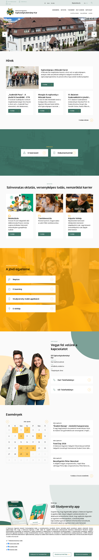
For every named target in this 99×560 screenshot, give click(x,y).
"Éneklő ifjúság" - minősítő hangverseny (71, 426)
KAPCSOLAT (89, 10)
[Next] (94, 34)
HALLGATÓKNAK (83, 13)
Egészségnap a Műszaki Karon (54, 70)
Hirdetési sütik (13, 550)
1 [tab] (41, 49)
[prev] (7, 421)
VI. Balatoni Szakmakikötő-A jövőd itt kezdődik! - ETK (79, 97)
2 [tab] (43, 49)
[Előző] (4, 34)
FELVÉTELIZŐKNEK (74, 13)
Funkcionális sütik (14, 544)
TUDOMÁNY (71, 10)
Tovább (44, 84)
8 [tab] (53, 49)
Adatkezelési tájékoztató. (68, 535)
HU (85, 3)
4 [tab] (46, 49)
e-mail (9, 3)
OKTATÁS (63, 10)
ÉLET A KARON (80, 10)
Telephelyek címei (57, 370)
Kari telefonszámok (12, 1)
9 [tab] (54, 49)
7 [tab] (51, 49)
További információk (12, 537)
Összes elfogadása (82, 555)
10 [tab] (56, 49)
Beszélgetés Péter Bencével (66, 461)
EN (87, 3)
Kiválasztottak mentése (39, 555)
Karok (48, 3)
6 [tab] (49, 49)
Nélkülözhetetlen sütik (15, 541)
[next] (46, 421)
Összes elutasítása (61, 555)
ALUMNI (90, 13)
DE (45, 3)
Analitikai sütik (13, 547)
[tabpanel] (49, 34)
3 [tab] (44, 49)
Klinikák (52, 3)
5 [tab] (48, 49)
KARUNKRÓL (55, 10)
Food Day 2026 (59, 443)
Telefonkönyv (24, 1)
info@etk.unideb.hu (57, 366)
